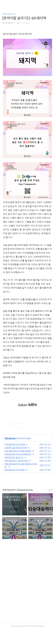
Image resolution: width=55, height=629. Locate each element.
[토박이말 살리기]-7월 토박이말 (16, 461)
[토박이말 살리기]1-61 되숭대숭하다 (18, 454)
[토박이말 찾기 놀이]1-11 (14, 457)
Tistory (41, 626)
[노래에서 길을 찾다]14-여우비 (16, 448)
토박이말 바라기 (9, 14)
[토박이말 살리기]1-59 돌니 (15, 470)
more (50, 490)
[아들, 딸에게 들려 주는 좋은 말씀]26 (18, 451)
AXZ (26, 626)
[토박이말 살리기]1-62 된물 (15, 444)
